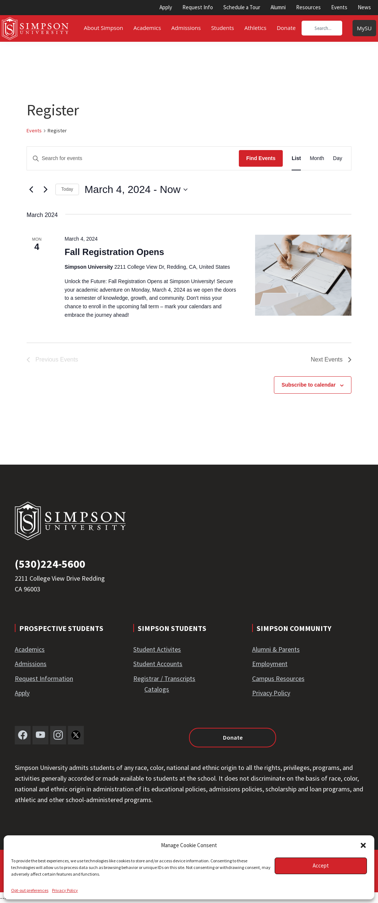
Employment (270, 663)
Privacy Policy (65, 890)
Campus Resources (278, 678)
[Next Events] (45, 189)
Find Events (260, 158)
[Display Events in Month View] (317, 158)
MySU (364, 28)
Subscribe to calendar (309, 385)
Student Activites (157, 649)
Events (339, 7)
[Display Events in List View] (296, 158)
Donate (233, 737)
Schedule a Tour (241, 7)
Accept (321, 865)
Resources (308, 7)
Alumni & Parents (276, 649)
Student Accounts (157, 663)
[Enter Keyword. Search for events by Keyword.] (133, 158)
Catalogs (156, 689)
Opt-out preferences (29, 890)
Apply (165, 7)
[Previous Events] (31, 189)
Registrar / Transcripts (164, 678)
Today (67, 189)
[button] (363, 845)
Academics (30, 649)
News (364, 7)
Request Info (197, 7)
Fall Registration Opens (114, 252)
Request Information (44, 678)
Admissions (31, 663)
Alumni (278, 7)
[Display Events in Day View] (337, 158)
